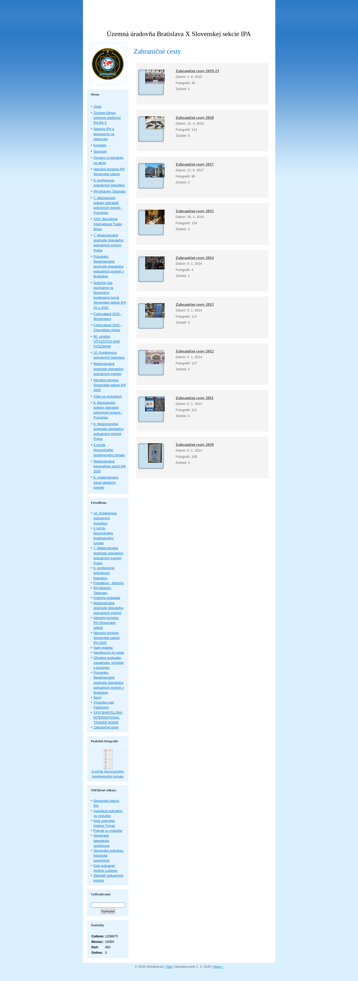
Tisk (169, 967)
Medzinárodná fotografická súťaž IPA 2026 (110, 466)
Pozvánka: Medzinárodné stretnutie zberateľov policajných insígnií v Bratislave (109, 266)
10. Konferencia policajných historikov (105, 518)
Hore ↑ (218, 967)
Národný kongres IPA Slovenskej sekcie (106, 623)
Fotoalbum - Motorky (109, 583)
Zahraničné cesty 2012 (195, 351)
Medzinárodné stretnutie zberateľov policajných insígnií (109, 369)
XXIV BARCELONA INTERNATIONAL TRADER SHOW (108, 717)
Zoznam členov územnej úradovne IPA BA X (107, 118)
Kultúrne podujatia (107, 598)
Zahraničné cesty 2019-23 (197, 71)
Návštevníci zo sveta (109, 653)
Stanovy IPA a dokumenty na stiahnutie (104, 134)
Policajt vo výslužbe (108, 831)
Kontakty (100, 145)
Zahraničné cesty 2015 (195, 211)
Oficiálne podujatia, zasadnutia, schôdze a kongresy (109, 663)
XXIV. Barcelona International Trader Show (108, 224)
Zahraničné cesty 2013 (195, 304)
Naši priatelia (103, 648)
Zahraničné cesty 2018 (195, 117)
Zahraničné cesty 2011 (195, 398)
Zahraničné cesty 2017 (195, 164)
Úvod (97, 106)
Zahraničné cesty (106, 727)
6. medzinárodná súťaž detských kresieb (106, 482)
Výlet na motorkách (108, 396)
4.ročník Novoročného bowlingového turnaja (109, 450)
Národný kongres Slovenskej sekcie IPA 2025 (110, 385)
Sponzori (100, 151)
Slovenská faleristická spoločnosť (102, 840)
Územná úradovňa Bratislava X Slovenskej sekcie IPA (179, 34)
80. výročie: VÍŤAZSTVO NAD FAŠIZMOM (107, 341)
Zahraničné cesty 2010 (195, 444)
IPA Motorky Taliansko (110, 191)
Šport (98, 697)
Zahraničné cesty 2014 (195, 257)
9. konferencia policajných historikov (104, 573)
